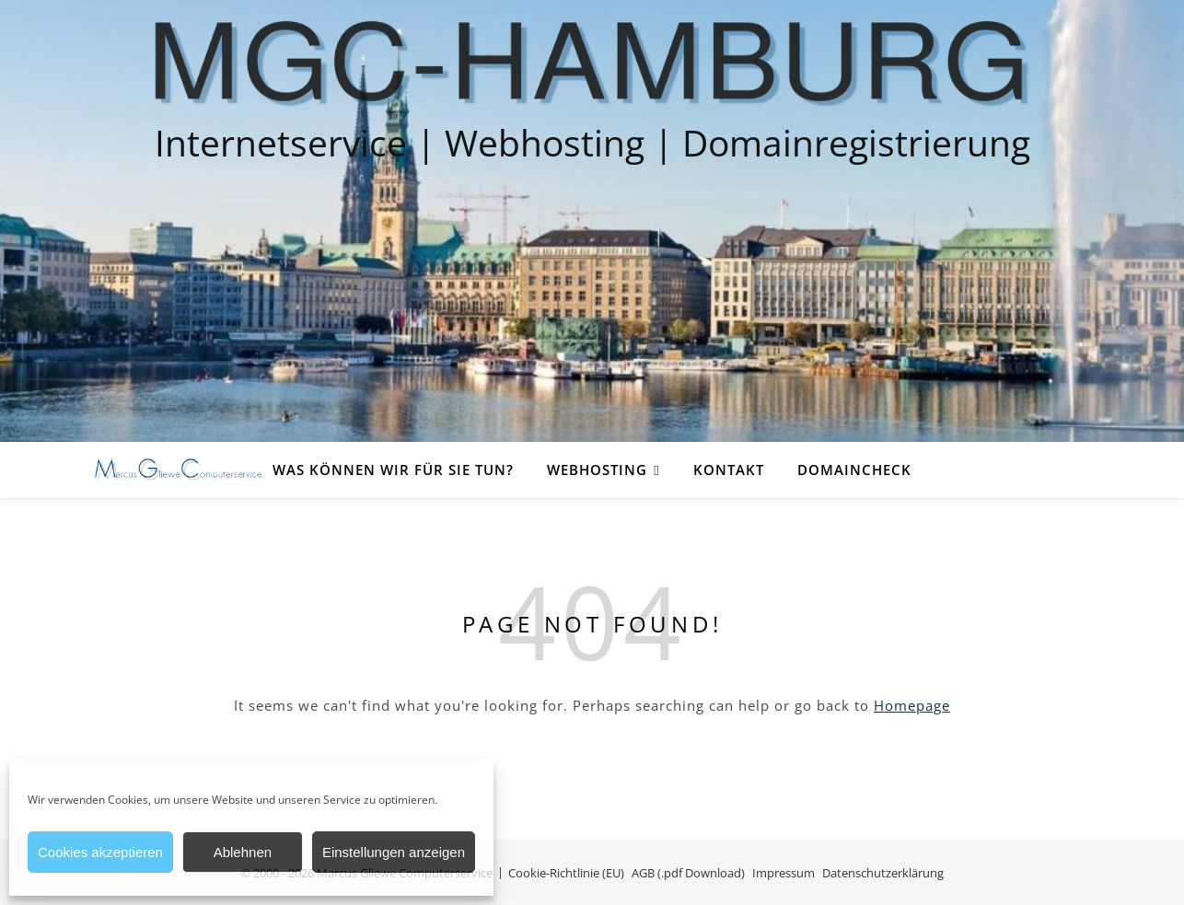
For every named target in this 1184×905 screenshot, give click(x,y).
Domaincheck (854, 469)
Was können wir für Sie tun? (393, 469)
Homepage (912, 705)
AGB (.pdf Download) (688, 872)
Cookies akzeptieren (100, 852)
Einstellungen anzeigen (393, 852)
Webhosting (597, 469)
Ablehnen (243, 852)
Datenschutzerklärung (883, 872)
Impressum (783, 872)
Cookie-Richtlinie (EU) (566, 872)
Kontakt (728, 469)
